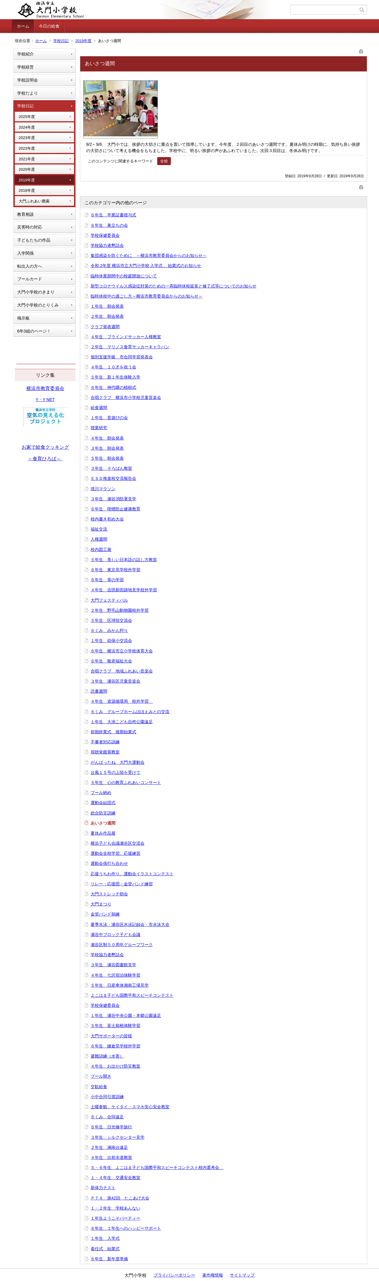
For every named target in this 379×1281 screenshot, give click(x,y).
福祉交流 (99, 529)
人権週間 (99, 539)
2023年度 (27, 137)
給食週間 (99, 407)
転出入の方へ (29, 266)
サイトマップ (242, 1275)
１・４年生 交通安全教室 (115, 1177)
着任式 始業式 (105, 1248)
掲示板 (23, 318)
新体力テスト (103, 1187)
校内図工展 (101, 549)
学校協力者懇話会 (107, 245)
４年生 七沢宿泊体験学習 (115, 975)
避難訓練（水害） (107, 1056)
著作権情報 (212, 1275)
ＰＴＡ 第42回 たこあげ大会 (120, 1198)
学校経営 (25, 67)
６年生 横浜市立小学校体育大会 (122, 651)
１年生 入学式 (105, 1238)
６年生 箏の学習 (107, 579)
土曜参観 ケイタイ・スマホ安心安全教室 (130, 1106)
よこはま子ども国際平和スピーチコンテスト (132, 995)
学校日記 (61, 41)
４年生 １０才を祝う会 (113, 367)
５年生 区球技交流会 (111, 620)
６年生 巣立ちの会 (109, 225)
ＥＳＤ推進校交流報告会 (113, 478)
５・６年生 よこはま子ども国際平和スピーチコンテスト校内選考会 (157, 1167)
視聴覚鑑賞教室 (105, 752)
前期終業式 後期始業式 (113, 731)
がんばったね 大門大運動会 (117, 762)
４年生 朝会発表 (107, 438)
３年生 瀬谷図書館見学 (113, 964)
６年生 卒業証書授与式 (113, 215)
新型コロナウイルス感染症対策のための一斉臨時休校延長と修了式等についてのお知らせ (173, 286)
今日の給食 (49, 26)
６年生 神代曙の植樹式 (113, 387)
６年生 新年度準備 (109, 1258)
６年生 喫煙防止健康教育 (115, 509)
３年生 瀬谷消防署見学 (113, 498)
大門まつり (101, 904)
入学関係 (25, 253)
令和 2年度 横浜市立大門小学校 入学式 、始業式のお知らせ (146, 265)
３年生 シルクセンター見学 (117, 1137)
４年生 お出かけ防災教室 (115, 1066)
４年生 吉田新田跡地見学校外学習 (124, 589)
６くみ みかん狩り (109, 630)
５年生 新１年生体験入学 (115, 377)
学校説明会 (27, 80)
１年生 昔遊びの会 (109, 417)
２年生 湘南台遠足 (109, 1147)
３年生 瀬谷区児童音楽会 (115, 681)
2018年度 (27, 190)
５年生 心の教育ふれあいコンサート (126, 782)
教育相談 (25, 214)
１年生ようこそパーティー (115, 1218)
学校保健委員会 (105, 235)
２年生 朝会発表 (107, 316)
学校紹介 (25, 54)
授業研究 (99, 427)
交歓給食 (99, 1086)
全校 (164, 161)
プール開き (101, 1076)
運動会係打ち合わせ (109, 863)
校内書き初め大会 (107, 519)
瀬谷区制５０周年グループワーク (122, 944)
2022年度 (27, 148)
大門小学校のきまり (35, 292)
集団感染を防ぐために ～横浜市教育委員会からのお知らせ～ (149, 255)
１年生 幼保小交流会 (111, 640)
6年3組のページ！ (34, 331)
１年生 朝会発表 (107, 306)
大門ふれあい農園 (34, 201)
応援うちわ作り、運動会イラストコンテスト (132, 873)
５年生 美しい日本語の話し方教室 (124, 559)
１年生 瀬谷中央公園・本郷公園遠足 (126, 1015)
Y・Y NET (45, 399)
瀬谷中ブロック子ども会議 (115, 934)
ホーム (23, 26)
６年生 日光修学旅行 (111, 1127)
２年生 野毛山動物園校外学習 (120, 610)
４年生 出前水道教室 (111, 1157)
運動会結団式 (103, 802)
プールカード (29, 279)
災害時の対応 (29, 227)
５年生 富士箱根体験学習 (115, 1025)
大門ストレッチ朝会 (109, 894)
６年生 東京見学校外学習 (115, 569)
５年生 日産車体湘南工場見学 (120, 985)
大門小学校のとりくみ (38, 305)
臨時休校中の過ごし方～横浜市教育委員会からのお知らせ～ (147, 296)
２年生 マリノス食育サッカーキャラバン (130, 346)
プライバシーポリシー (174, 1275)
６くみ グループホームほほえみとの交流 (130, 711)
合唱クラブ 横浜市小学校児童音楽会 (126, 397)
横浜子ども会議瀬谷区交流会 (117, 843)
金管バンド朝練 (105, 914)
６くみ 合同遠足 (107, 1116)
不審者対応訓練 (105, 741)
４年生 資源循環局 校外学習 (122, 701)
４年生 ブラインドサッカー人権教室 (126, 336)
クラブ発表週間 (105, 326)
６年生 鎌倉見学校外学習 (115, 1046)
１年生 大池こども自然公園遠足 (122, 721)
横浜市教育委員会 (45, 388)
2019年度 (83, 41)
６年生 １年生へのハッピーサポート (126, 1228)
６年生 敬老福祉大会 (111, 661)
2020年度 (27, 169)
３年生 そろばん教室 (111, 468)
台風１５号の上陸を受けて (115, 772)
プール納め (101, 792)
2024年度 (27, 127)
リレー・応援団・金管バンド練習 (122, 883)
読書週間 (99, 691)
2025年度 (27, 116)
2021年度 (27, 159)
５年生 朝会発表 (107, 458)
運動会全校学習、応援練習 (115, 853)
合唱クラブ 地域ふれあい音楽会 (122, 671)
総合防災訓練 (103, 813)
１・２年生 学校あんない (115, 1208)
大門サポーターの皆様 (111, 1036)
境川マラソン (103, 488)
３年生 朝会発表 (107, 448)
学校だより (27, 93)
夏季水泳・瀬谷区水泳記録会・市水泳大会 (130, 924)
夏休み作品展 (103, 833)
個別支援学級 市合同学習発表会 (122, 356)
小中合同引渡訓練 (107, 1096)
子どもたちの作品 (33, 240)
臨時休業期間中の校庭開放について (124, 276)
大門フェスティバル (109, 600)
